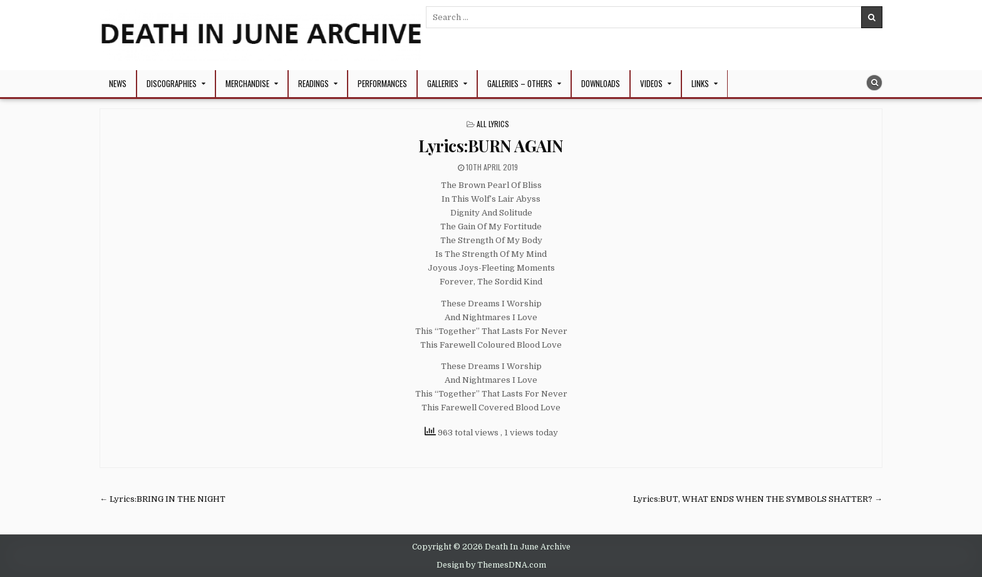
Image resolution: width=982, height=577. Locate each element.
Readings (313, 83)
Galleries (442, 83)
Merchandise (247, 83)
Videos (651, 83)
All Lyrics (493, 123)
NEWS (118, 83)
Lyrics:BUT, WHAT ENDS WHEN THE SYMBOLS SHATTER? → (757, 499)
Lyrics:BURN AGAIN (491, 146)
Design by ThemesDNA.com (491, 565)
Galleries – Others (519, 83)
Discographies (172, 83)
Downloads (600, 83)
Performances (382, 83)
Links (700, 83)
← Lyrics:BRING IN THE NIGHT (162, 499)
